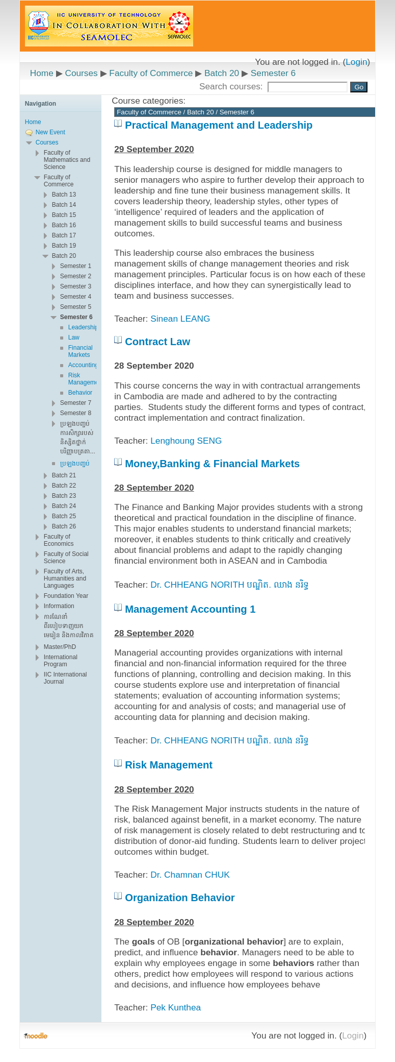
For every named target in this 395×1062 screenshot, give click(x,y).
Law (74, 337)
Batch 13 (64, 194)
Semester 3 (75, 286)
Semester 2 (75, 276)
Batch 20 (221, 73)
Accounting (83, 365)
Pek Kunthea (175, 1007)
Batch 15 (64, 215)
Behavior (80, 392)
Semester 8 (75, 413)
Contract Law (157, 341)
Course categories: (149, 100)
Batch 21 (64, 475)
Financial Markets (80, 351)
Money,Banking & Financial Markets (212, 463)
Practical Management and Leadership (218, 125)
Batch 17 (64, 235)
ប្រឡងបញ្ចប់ (75, 463)
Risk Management (169, 764)
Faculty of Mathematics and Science (67, 160)
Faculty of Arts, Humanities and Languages (65, 578)
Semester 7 (75, 402)
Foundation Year (66, 595)
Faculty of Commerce (151, 73)
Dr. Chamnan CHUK (189, 875)
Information (59, 606)
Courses (81, 73)
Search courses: (232, 86)
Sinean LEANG (180, 318)
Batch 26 (64, 526)
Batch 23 (64, 495)
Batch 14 (64, 204)
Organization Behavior (180, 897)
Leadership (83, 327)
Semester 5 (75, 306)
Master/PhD (60, 646)
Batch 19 (64, 245)
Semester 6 (273, 73)
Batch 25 (64, 516)
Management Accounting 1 (190, 609)
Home (42, 73)
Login (356, 62)
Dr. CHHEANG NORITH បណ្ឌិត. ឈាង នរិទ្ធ (229, 585)
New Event (50, 132)
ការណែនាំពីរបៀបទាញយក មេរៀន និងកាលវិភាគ (69, 626)
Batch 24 (64, 506)
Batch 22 (64, 485)
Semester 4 (75, 296)
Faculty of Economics (59, 540)
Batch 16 (64, 225)
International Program (60, 661)
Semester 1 (75, 266)
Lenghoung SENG (186, 441)
